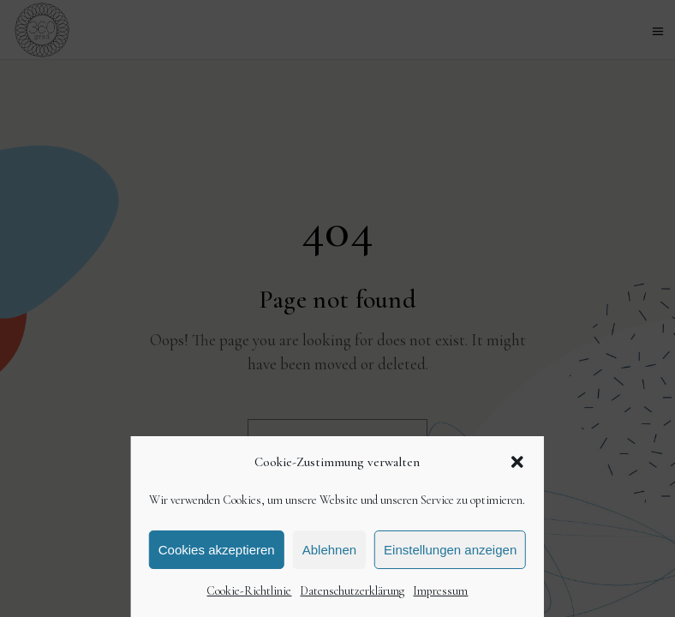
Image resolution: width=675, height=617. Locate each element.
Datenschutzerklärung (352, 591)
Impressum (440, 591)
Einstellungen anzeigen (450, 549)
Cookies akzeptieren (216, 549)
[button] (517, 461)
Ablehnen (329, 549)
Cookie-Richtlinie (248, 591)
